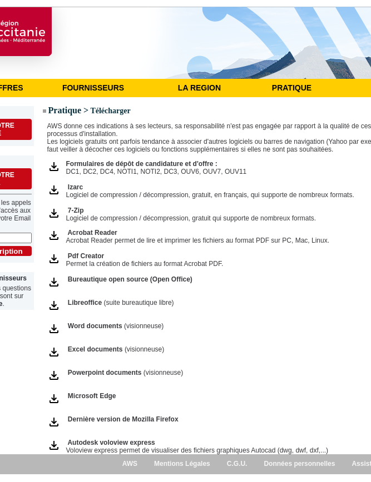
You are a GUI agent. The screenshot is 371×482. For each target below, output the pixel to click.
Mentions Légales (182, 464)
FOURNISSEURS (93, 87)
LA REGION (199, 87)
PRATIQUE (291, 87)
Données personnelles (299, 464)
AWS (129, 464)
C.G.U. (237, 464)
